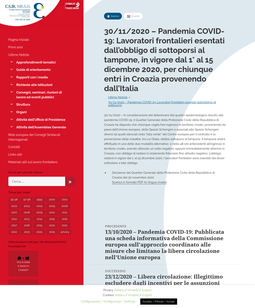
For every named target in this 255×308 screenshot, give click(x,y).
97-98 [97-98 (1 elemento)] (26, 199)
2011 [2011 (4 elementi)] (64, 212)
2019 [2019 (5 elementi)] (39, 225)
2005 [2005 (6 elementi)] (52, 206)
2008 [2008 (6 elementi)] (27, 212)
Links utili (15, 154)
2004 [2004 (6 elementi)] (39, 206)
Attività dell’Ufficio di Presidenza (40, 120)
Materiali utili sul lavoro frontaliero (33, 162)
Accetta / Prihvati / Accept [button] (159, 301)
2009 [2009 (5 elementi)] (39, 212)
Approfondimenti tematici (36, 62)
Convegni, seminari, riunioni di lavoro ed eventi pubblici (39, 95)
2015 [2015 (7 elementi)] (52, 218)
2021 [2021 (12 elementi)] (64, 225)
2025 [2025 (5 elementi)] (52, 231)
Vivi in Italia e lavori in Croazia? (23, 263)
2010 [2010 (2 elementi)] (52, 212)
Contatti (14, 147)
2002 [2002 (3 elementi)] (14, 206)
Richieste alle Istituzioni (34, 85)
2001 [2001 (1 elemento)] (64, 199)
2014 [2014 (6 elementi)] (39, 218)
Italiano (119, 290)
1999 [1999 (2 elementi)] (39, 199)
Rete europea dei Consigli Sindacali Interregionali (34, 137)
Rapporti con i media (32, 77)
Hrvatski (133, 290)
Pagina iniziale (18, 40)
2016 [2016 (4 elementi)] (64, 218)
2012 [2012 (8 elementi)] (14, 218)
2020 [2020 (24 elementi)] (52, 225)
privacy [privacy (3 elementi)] (65, 231)
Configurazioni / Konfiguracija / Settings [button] (108, 301)
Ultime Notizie (18, 55)
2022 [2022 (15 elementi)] (14, 231)
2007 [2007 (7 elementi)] (14, 212)
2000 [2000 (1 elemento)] (52, 199)
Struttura (23, 104)
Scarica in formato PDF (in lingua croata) (139, 182)
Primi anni (15, 47)
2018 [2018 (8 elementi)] (27, 225)
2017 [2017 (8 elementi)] (14, 225)
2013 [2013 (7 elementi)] (26, 218)
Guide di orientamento (33, 70)
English (147, 290)
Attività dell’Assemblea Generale (41, 127)
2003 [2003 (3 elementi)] (27, 206)
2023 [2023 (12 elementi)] (26, 231)
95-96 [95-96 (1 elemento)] (14, 199)
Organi (21, 112)
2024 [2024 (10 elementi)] (39, 231)
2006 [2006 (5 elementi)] (65, 206)
